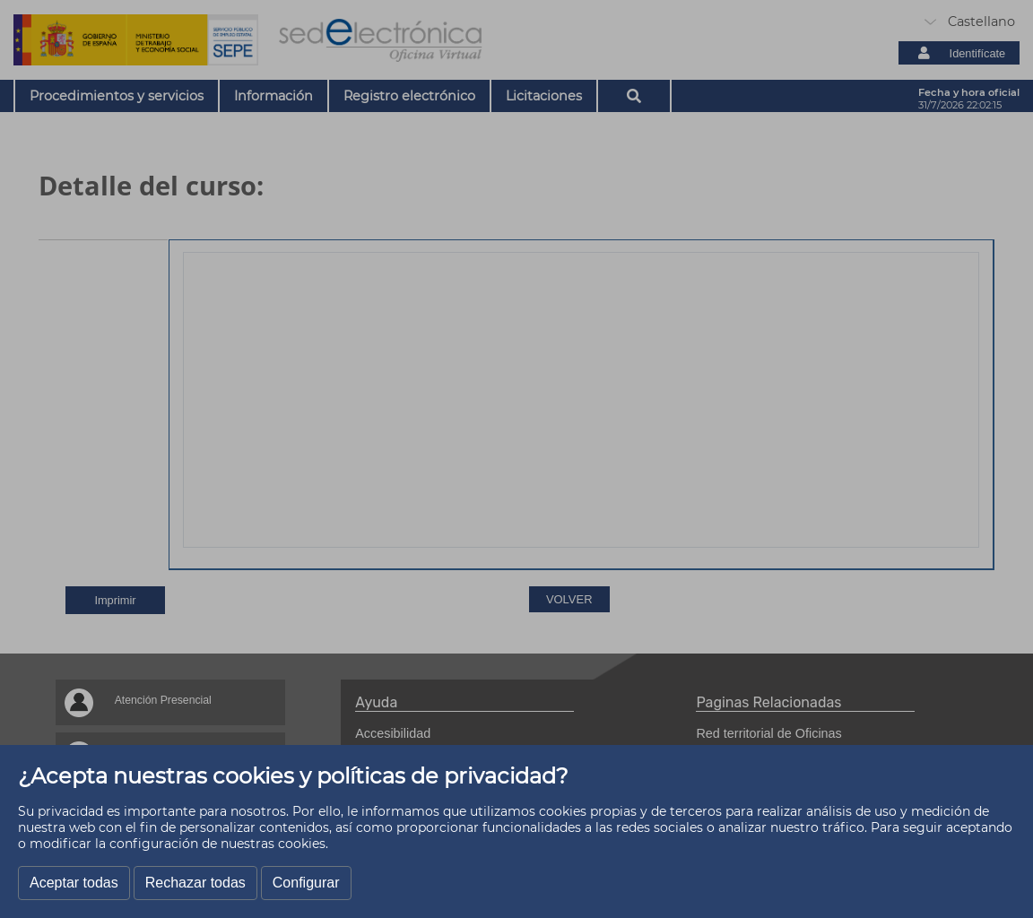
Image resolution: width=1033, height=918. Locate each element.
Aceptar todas (74, 882)
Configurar (306, 882)
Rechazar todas (195, 882)
